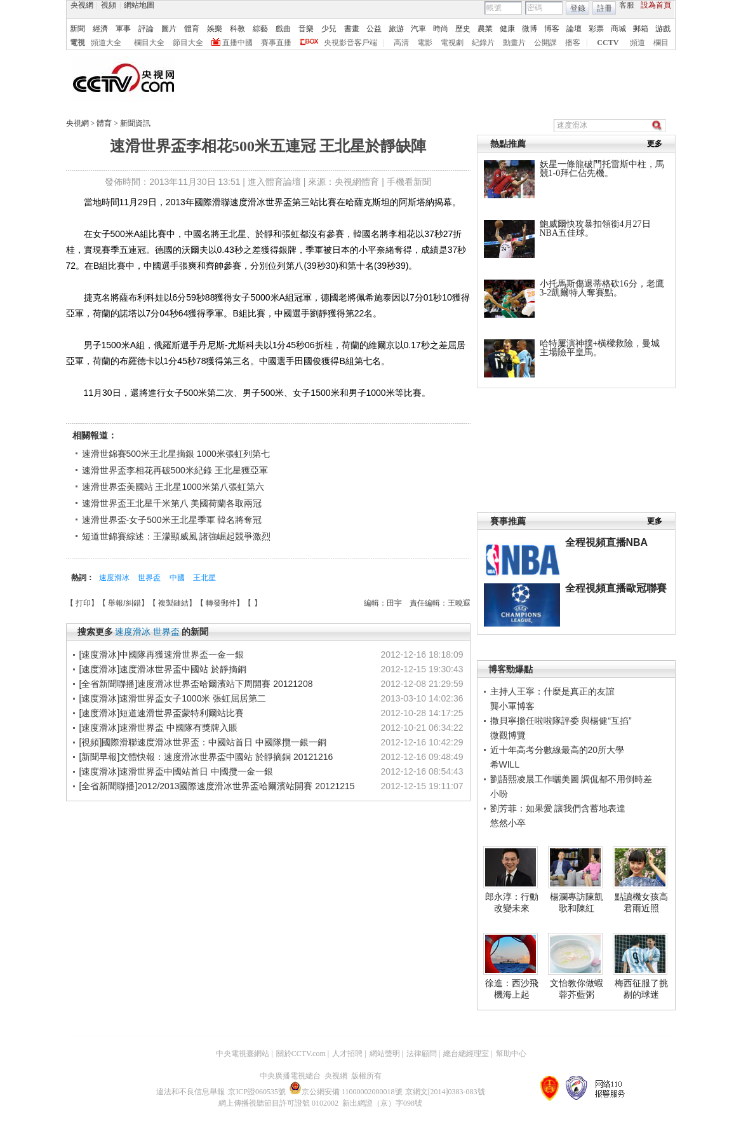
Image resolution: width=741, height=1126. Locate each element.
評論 (146, 28)
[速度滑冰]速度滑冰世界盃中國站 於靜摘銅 (163, 669)
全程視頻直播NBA (606, 542)
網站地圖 (139, 5)
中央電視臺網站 (242, 1053)
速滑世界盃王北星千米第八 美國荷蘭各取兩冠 (172, 503)
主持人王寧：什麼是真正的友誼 (552, 691)
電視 (77, 42)
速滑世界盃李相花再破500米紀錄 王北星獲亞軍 (175, 470)
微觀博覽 (508, 735)
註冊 (604, 8)
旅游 (396, 28)
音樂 (306, 28)
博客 (551, 28)
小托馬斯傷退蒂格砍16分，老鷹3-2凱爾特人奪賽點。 (602, 288)
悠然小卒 (508, 823)
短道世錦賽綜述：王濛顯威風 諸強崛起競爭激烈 (176, 536)
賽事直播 (276, 42)
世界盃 (150, 577)
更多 (654, 143)
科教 (237, 28)
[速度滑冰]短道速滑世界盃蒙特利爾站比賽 (161, 713)
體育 (191, 28)
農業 (485, 28)
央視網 (81, 5)
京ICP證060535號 (257, 1091)
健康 (507, 28)
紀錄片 (483, 42)
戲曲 (283, 28)
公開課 (545, 42)
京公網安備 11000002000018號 (346, 1091)
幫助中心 (511, 1053)
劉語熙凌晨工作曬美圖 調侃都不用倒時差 (571, 779)
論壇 (574, 28)
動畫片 (514, 42)
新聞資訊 (135, 123)
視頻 (108, 5)
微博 (529, 28)
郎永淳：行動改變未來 (511, 902)
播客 (572, 42)
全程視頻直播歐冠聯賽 (616, 588)
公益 (374, 28)
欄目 (661, 42)
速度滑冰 (115, 577)
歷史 (463, 28)
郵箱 (640, 28)
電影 (424, 42)
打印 (83, 603)
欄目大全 (149, 42)
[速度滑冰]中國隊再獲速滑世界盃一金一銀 (161, 654)
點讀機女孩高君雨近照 (641, 902)
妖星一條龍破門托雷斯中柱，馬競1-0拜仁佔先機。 (602, 168)
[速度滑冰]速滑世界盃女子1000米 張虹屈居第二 (173, 698)
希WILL (505, 764)
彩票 (596, 28)
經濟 (100, 28)
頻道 (637, 42)
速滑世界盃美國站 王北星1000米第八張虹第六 (173, 487)
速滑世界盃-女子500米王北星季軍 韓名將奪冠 (172, 520)
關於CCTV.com (301, 1053)
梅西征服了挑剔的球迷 (641, 989)
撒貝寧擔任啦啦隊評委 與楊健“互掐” (561, 721)
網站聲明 (385, 1053)
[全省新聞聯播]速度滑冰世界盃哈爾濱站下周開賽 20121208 (196, 684)
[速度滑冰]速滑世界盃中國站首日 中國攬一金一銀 (176, 771)
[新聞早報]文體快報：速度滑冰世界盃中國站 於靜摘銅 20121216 (206, 757)
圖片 (169, 28)
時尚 (440, 28)
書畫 (351, 28)
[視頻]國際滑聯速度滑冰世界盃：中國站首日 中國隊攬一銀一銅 (203, 742)
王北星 (204, 577)
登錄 (577, 8)
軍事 (123, 28)
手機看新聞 (409, 182)
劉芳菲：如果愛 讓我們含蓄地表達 (558, 808)
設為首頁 (656, 5)
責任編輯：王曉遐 (440, 603)
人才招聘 (347, 1053)
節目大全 (188, 42)
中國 (178, 577)
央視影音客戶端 (350, 42)
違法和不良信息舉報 (190, 1091)
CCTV (607, 42)
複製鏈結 (173, 603)
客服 (626, 5)
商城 (618, 28)
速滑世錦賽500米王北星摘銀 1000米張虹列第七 (176, 454)
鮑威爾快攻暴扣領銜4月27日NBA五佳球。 (595, 228)
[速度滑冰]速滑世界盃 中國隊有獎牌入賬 (158, 727)
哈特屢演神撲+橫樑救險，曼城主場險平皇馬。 (600, 348)
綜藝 (260, 28)
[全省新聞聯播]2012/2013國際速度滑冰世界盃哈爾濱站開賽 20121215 (217, 786)
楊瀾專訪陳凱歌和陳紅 (576, 902)
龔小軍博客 (512, 706)
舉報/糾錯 (124, 603)
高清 (401, 42)
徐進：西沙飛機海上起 (511, 989)
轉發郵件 (221, 603)
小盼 (499, 794)
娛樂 (214, 28)
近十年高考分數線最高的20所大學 (557, 750)
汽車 (418, 28)
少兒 (329, 28)
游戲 (663, 28)
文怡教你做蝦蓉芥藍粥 (576, 989)
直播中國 (237, 42)
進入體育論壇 (274, 182)
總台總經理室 (466, 1053)
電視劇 (452, 42)
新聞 (77, 28)
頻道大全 (106, 42)
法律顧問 (421, 1053)
